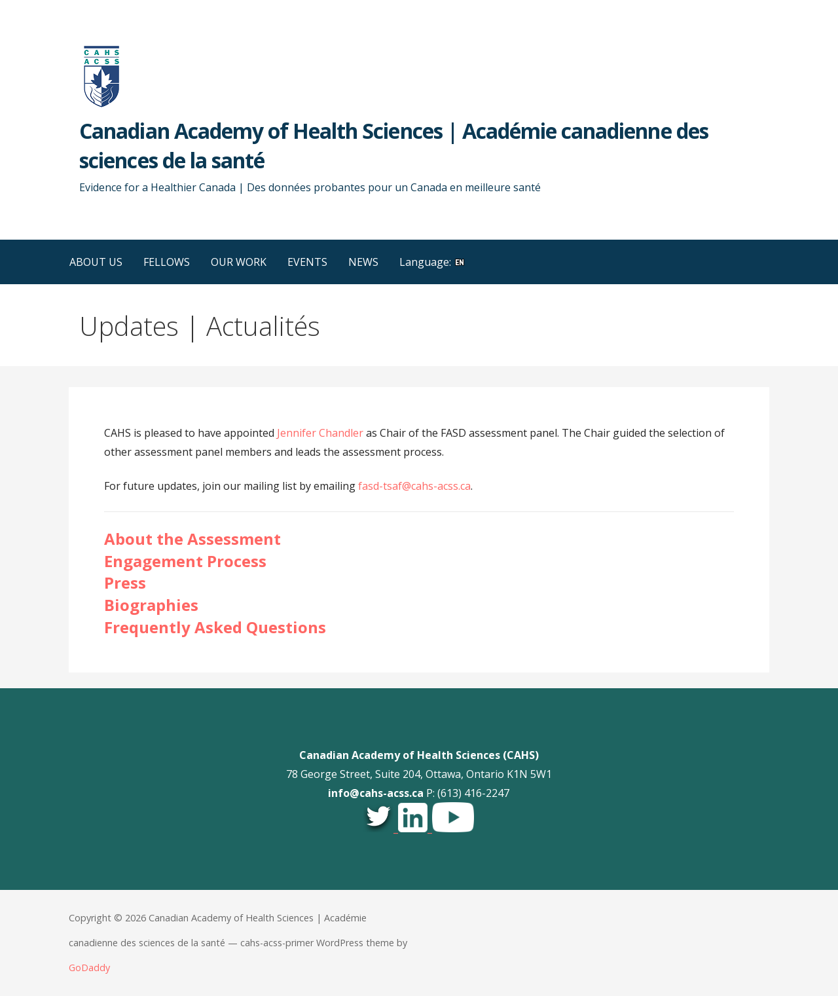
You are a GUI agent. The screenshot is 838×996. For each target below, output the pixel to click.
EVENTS (307, 262)
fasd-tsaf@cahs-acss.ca (414, 486)
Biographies (151, 605)
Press (125, 582)
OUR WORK (238, 262)
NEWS (363, 262)
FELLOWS (166, 262)
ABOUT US (95, 262)
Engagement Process (185, 561)
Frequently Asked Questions (215, 627)
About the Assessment (192, 538)
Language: (432, 262)
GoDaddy (89, 967)
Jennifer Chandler (320, 433)
